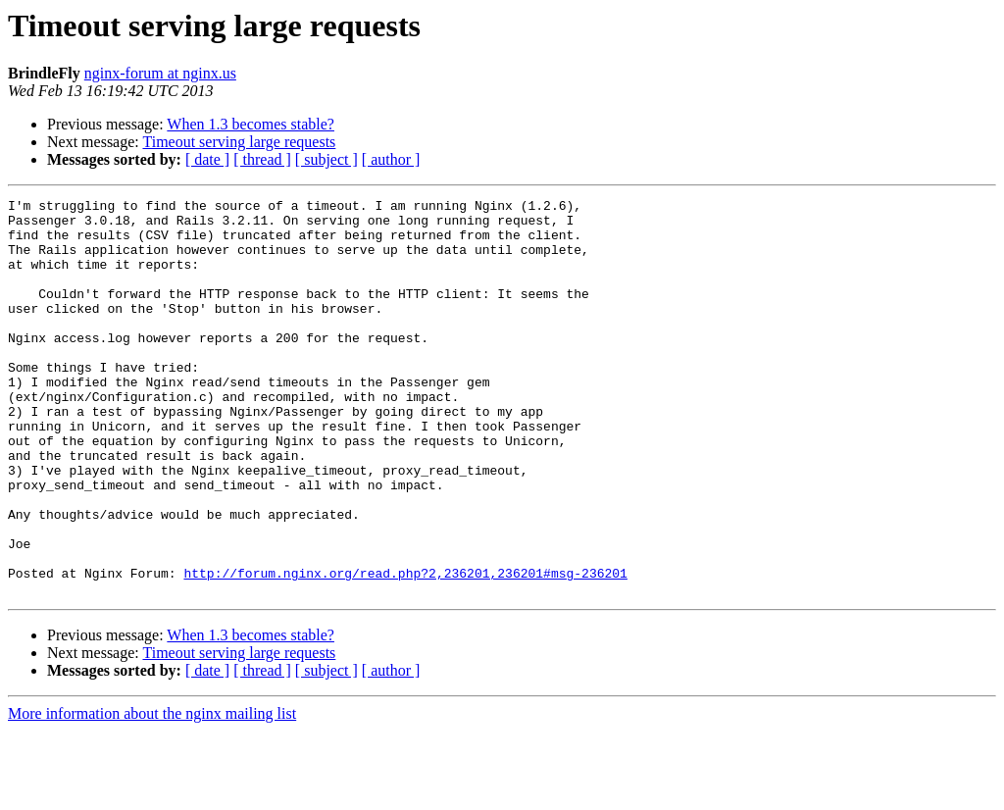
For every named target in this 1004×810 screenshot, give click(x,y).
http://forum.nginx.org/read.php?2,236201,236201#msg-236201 (405, 649)
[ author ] (391, 159)
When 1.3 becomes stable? (250, 124)
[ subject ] (326, 159)
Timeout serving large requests (238, 141)
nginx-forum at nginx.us (160, 73)
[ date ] (207, 159)
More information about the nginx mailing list (152, 793)
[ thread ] (262, 159)
